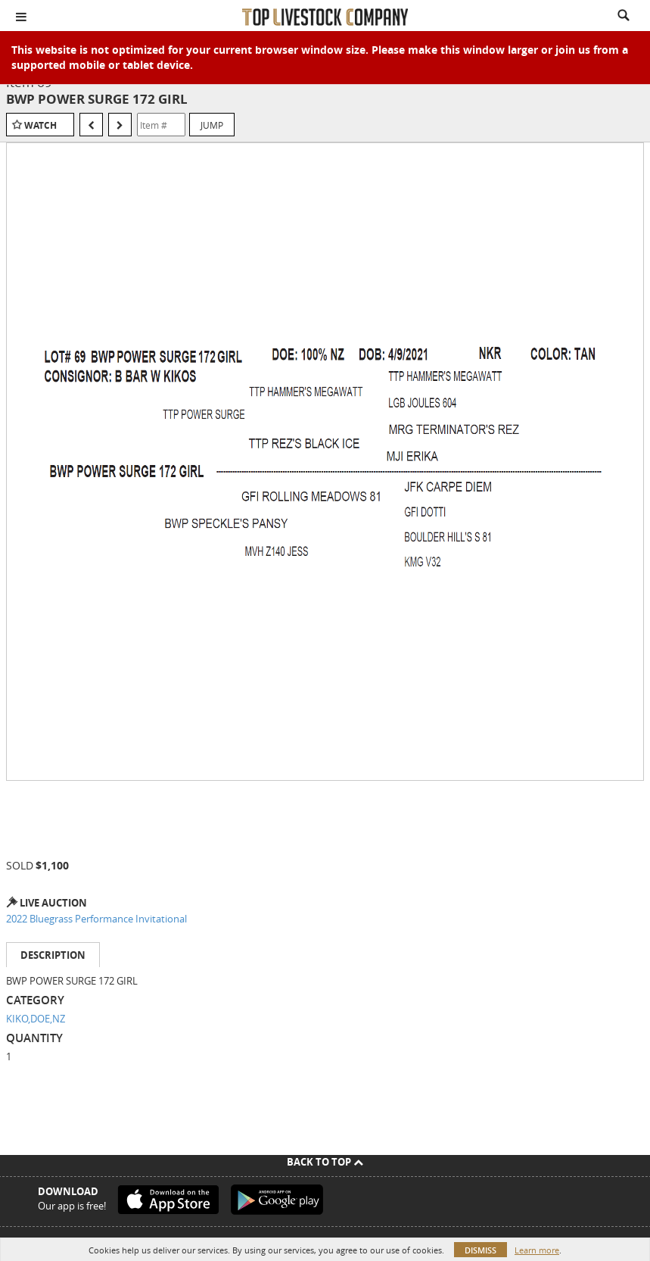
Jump (212, 125)
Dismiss (480, 1250)
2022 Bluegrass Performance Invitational (96, 918)
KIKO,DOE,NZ (35, 1018)
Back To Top (325, 1162)
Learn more (537, 1250)
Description (53, 955)
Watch (40, 125)
